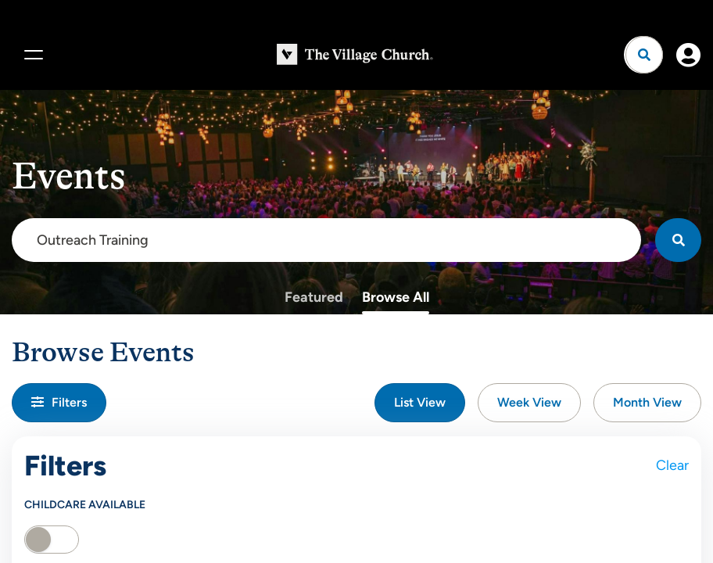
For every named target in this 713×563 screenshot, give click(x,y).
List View (420, 402)
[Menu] (31, 54)
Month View (647, 402)
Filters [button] (59, 402)
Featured (314, 297)
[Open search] (644, 55)
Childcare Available (84, 504)
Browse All (395, 297)
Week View (529, 402)
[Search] (678, 240)
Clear (672, 465)
